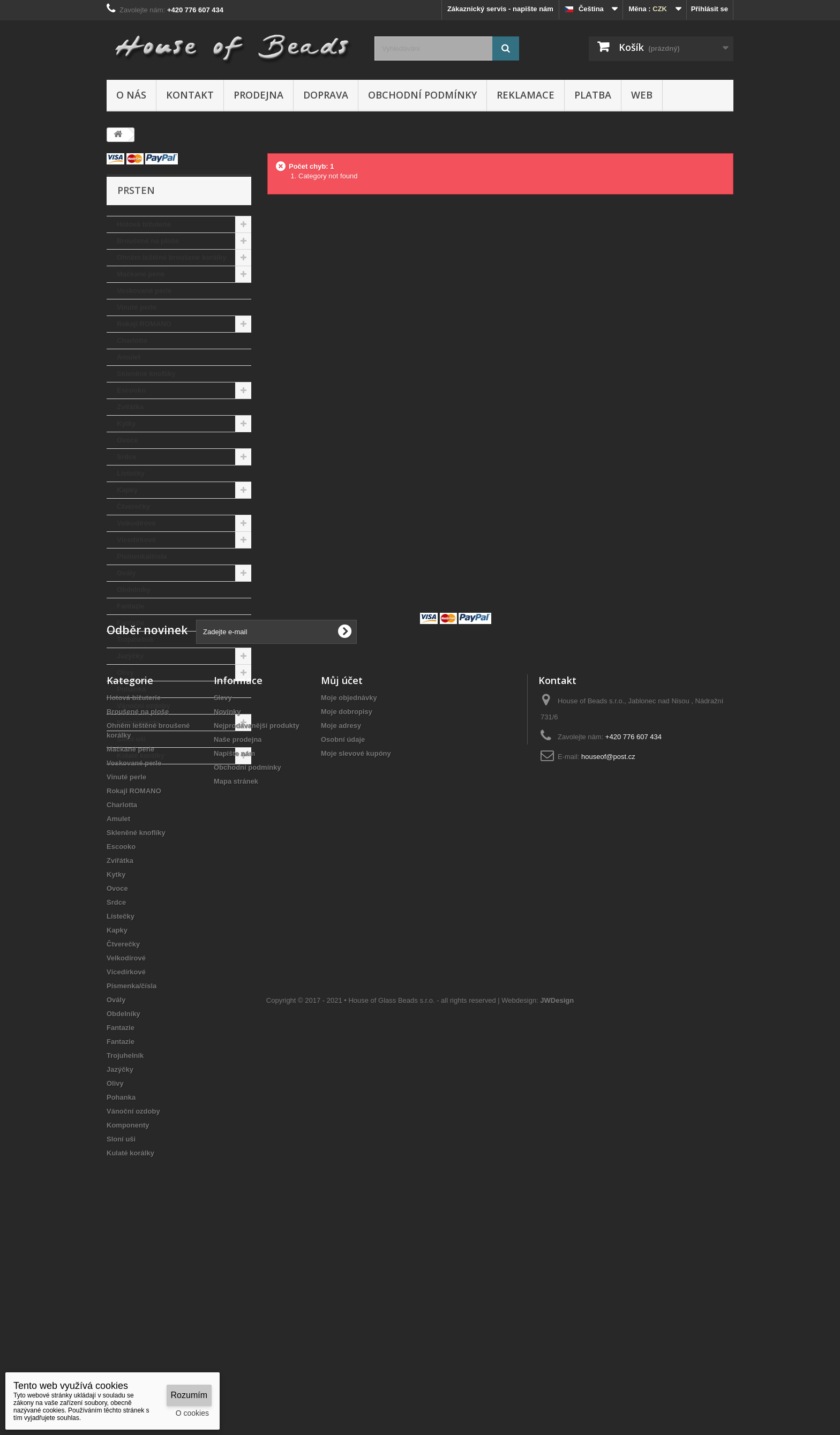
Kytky (126, 423)
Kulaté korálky (140, 756)
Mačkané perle (141, 274)
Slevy (223, 892)
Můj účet (342, 874)
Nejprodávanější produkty (256, 920)
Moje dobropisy (346, 906)
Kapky (127, 490)
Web (641, 94)
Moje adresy (341, 920)
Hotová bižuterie (144, 224)
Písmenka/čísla (142, 556)
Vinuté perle (136, 307)
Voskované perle (144, 291)
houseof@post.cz (608, 951)
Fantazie (131, 606)
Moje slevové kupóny (356, 948)
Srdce (126, 457)
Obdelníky (134, 589)
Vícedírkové (136, 540)
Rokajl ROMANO (144, 324)
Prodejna (258, 94)
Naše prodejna (238, 934)
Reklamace (525, 94)
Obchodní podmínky (422, 94)
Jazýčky (130, 656)
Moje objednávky (349, 892)
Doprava (325, 94)
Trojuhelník (135, 639)
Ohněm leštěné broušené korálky (171, 257)
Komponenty (138, 722)
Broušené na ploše (148, 241)
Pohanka (131, 689)
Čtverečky (133, 506)
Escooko (131, 390)
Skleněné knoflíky (146, 374)
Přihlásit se (709, 9)
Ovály (126, 573)
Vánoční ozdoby (143, 706)
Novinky (227, 906)
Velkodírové (136, 523)
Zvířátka (130, 407)
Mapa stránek (236, 976)
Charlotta (132, 340)
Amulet (128, 357)
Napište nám (234, 948)
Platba (592, 94)
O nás (131, 94)
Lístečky (131, 473)
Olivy (125, 672)
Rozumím (189, 1395)
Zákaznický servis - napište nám (500, 9)
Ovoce (127, 440)
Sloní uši (131, 739)
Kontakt (190, 94)
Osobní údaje (343, 934)
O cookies (192, 1413)
